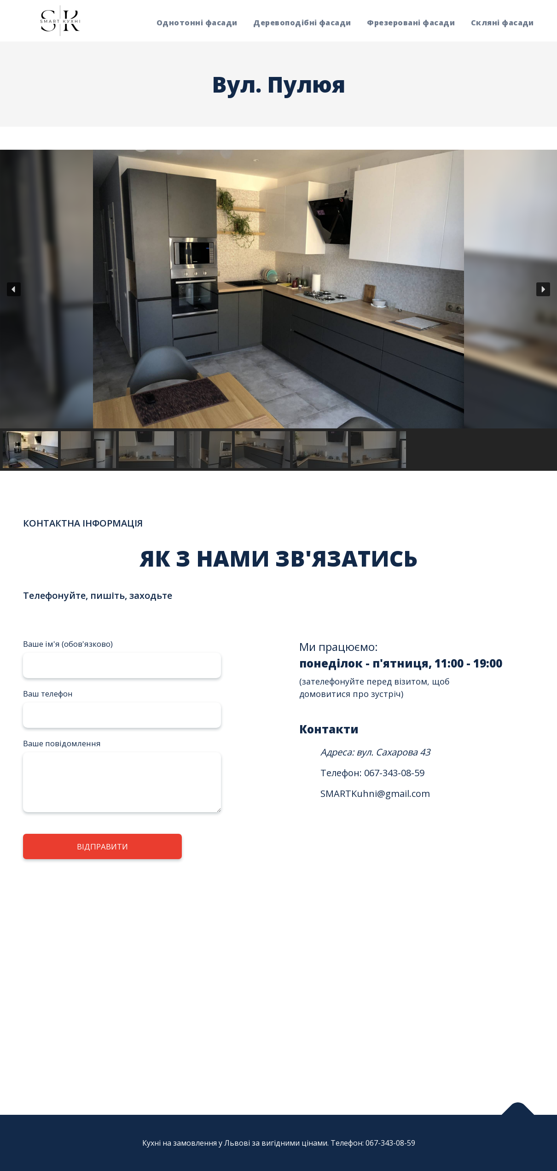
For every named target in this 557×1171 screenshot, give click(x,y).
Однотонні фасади (197, 23)
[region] (278, 310)
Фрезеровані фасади (411, 23)
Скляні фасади (502, 23)
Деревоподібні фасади (302, 23)
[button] (14, 289)
